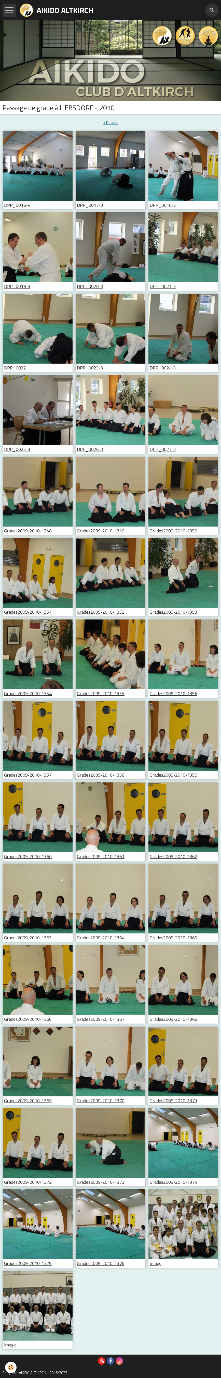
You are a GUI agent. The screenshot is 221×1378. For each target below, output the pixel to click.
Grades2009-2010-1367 (101, 1019)
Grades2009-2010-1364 (101, 937)
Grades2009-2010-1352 (101, 612)
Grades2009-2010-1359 (173, 774)
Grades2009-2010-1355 (101, 693)
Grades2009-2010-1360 (28, 856)
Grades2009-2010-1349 (101, 530)
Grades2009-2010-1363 (28, 937)
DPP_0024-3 (163, 367)
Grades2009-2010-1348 (28, 530)
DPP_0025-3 (17, 449)
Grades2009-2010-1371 (173, 1100)
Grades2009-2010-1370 (101, 1100)
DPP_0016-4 (17, 205)
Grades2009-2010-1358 (101, 774)
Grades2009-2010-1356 (173, 693)
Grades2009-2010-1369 (28, 1100)
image (155, 1263)
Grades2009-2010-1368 (173, 1019)
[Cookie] (11, 1367)
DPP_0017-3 (90, 205)
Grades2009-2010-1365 (173, 937)
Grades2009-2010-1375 (28, 1263)
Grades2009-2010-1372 (28, 1182)
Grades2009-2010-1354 (28, 693)
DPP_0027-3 (163, 449)
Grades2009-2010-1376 (101, 1263)
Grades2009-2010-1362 (173, 856)
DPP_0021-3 (163, 286)
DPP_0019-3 (17, 286)
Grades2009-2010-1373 (101, 1182)
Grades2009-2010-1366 (28, 1019)
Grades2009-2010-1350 (173, 530)
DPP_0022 (15, 367)
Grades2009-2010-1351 (28, 612)
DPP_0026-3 (90, 449)
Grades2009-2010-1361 (101, 856)
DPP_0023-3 (90, 367)
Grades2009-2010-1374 (173, 1182)
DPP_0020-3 (90, 286)
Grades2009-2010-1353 (173, 612)
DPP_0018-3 (163, 205)
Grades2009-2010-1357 (28, 774)
